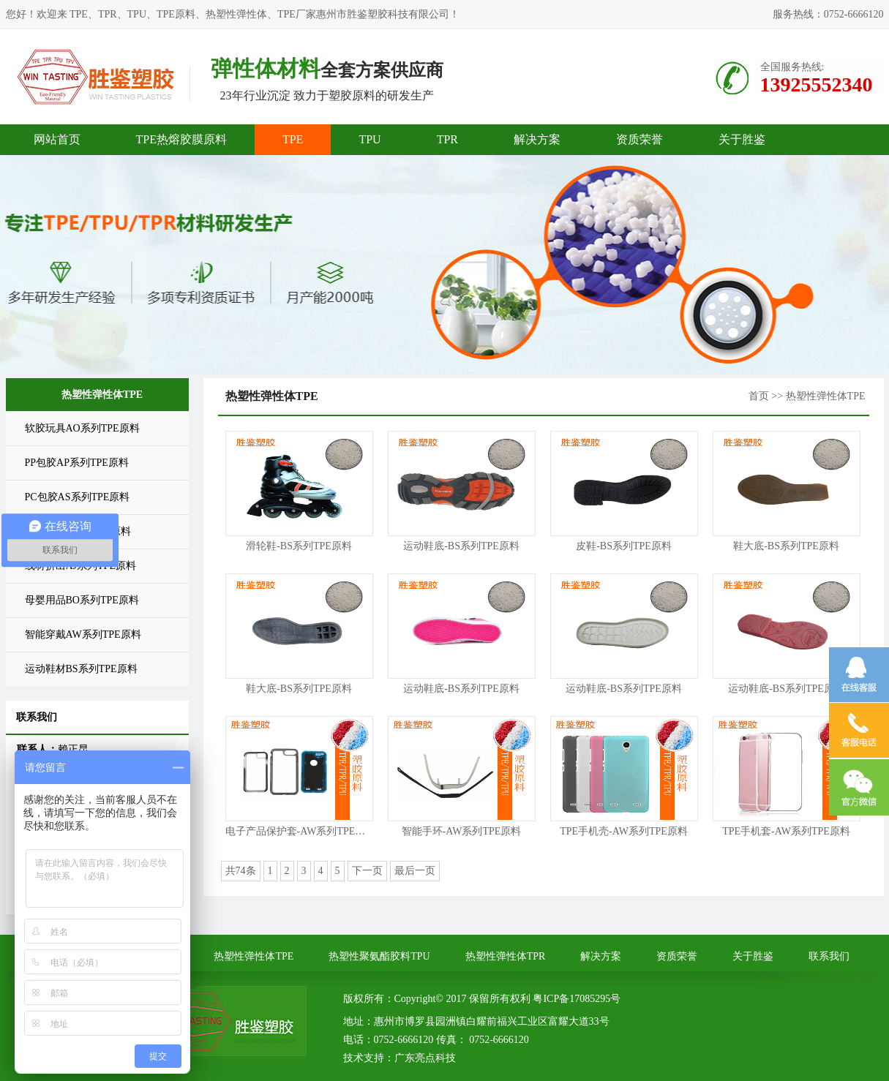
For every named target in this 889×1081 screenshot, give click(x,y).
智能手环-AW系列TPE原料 (462, 831)
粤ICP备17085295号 (576, 998)
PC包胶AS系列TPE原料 (77, 496)
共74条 (240, 870)
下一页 (367, 870)
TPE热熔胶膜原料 (181, 139)
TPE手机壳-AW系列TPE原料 (624, 831)
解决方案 (537, 139)
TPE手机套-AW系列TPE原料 (786, 831)
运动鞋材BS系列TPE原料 (81, 668)
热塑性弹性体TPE (253, 956)
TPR (447, 139)
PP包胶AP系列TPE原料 (77, 462)
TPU (369, 139)
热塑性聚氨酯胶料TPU (379, 956)
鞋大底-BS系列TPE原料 (786, 545)
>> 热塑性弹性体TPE (818, 396)
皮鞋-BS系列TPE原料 (624, 545)
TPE (292, 139)
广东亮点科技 (425, 1057)
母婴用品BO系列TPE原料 (82, 600)
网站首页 (57, 139)
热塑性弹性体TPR (505, 956)
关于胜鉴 (742, 139)
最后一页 (414, 870)
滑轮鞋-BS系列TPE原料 (299, 545)
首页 (759, 396)
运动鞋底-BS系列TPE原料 (461, 545)
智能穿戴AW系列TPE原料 (83, 634)
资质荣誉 (639, 139)
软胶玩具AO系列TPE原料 (82, 428)
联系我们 (829, 956)
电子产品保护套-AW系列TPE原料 (300, 831)
